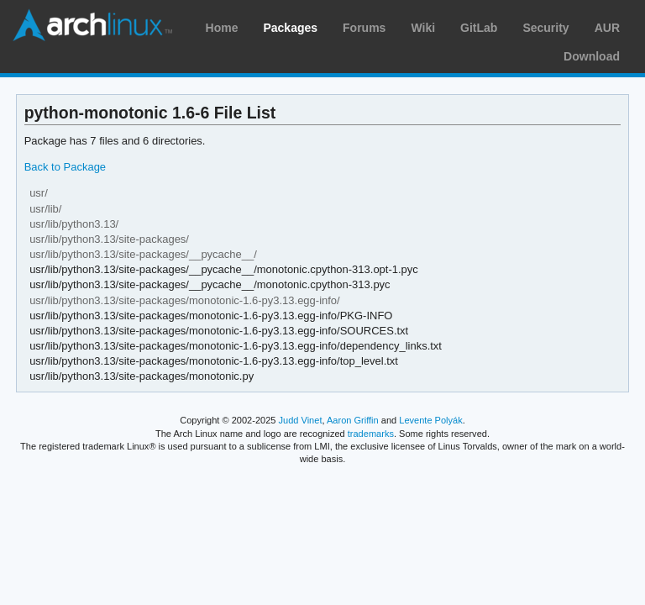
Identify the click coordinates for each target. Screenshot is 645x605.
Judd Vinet (300, 420)
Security (545, 27)
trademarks (371, 434)
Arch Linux (92, 25)
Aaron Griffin (353, 420)
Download (592, 56)
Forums (364, 27)
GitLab (478, 27)
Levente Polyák (430, 420)
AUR (607, 27)
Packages (290, 27)
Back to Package (65, 166)
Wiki (423, 27)
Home (222, 27)
